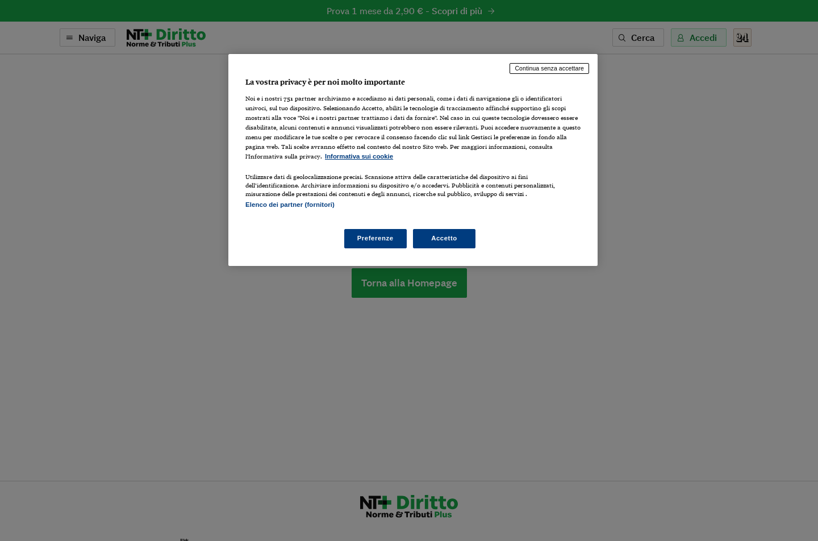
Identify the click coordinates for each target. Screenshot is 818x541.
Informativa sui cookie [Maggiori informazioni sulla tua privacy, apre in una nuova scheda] (359, 156)
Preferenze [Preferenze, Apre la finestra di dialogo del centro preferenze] (375, 238)
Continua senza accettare (549, 68)
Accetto (444, 238)
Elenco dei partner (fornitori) (290, 204)
